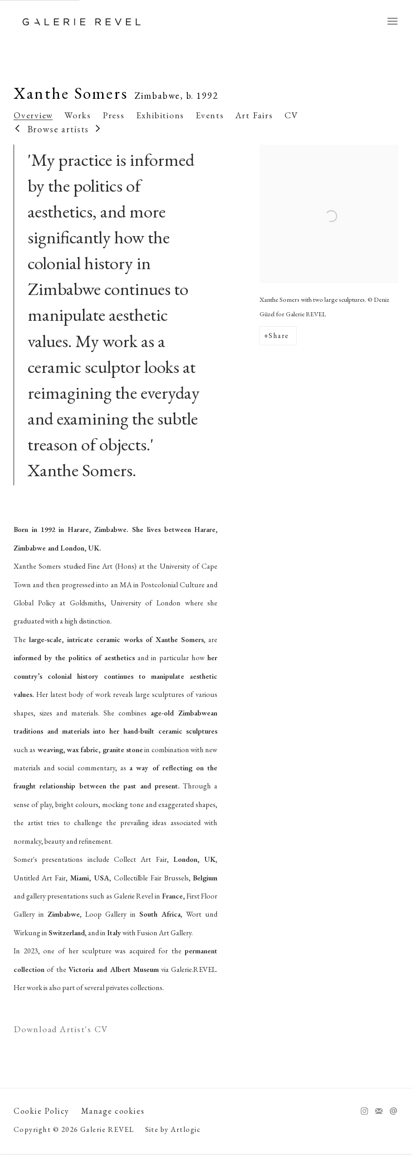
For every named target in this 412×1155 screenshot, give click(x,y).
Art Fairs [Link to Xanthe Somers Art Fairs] (254, 115)
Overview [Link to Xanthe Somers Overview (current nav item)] (33, 115)
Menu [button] (391, 22)
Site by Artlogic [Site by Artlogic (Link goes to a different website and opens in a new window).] (173, 1129)
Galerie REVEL (82, 22)
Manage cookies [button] (113, 1111)
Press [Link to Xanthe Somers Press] (114, 115)
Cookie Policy (41, 1111)
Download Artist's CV (71, 1030)
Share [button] (279, 335)
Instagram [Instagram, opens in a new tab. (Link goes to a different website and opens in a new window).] (364, 1111)
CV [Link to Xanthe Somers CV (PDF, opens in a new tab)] (291, 115)
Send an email (393, 1111)
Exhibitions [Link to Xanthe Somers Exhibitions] (160, 115)
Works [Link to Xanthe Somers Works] (77, 115)
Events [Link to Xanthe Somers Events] (210, 115)
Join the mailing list (378, 1111)
